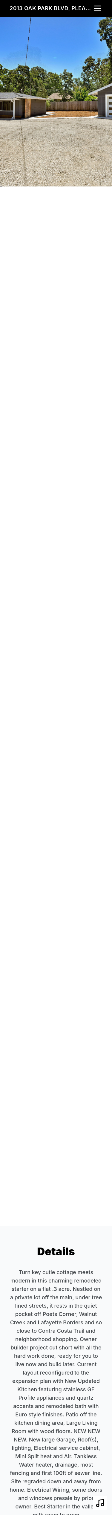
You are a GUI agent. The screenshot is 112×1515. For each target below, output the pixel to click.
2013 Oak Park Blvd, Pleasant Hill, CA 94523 (51, 8)
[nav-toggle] (97, 8)
